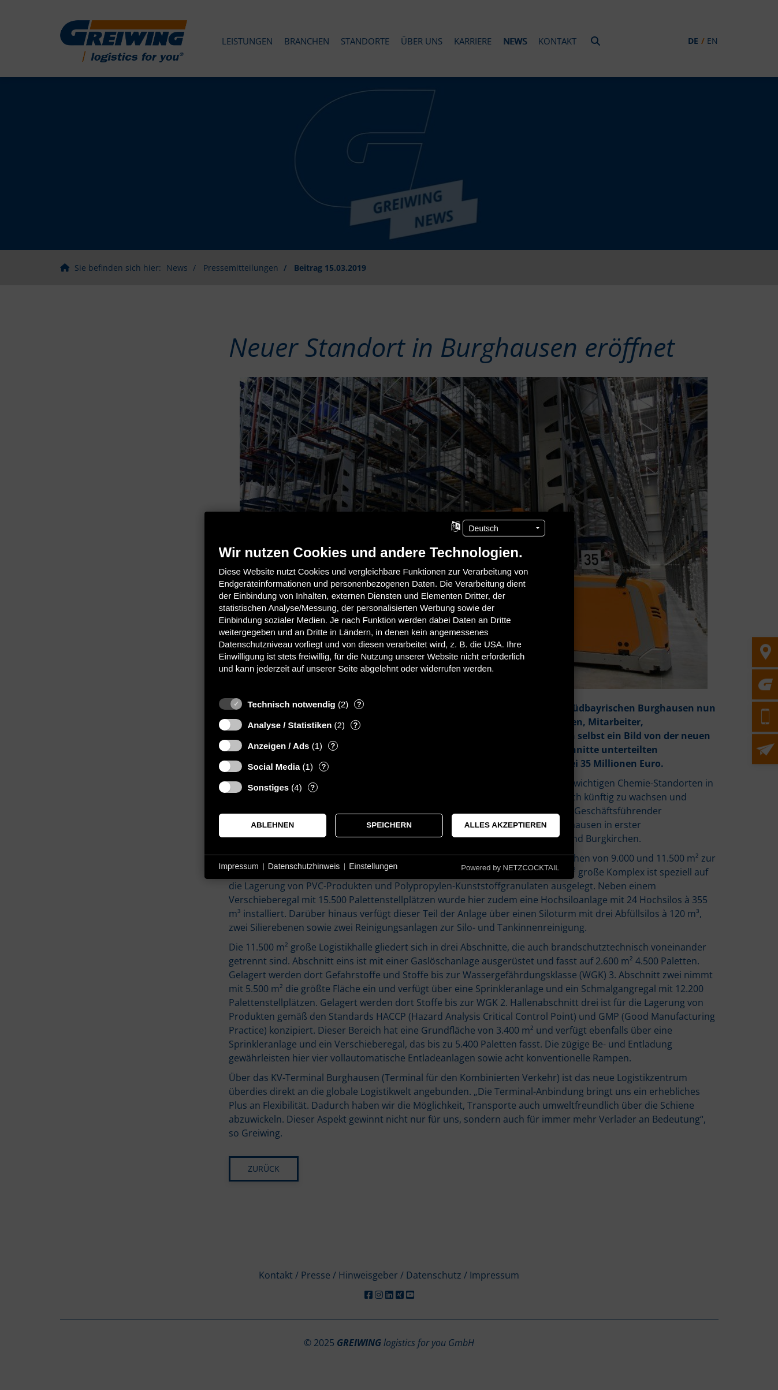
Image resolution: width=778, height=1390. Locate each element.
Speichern (389, 825)
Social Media (274, 766)
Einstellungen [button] (373, 866)
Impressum (239, 866)
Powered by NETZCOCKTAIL (510, 867)
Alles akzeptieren (505, 825)
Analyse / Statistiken (290, 724)
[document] (389, 617)
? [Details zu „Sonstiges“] (312, 786)
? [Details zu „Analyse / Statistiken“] (355, 724)
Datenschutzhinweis (304, 866)
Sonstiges (268, 787)
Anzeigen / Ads (279, 745)
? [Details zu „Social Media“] (323, 766)
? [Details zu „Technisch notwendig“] (359, 703)
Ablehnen (272, 825)
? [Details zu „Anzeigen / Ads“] (332, 745)
